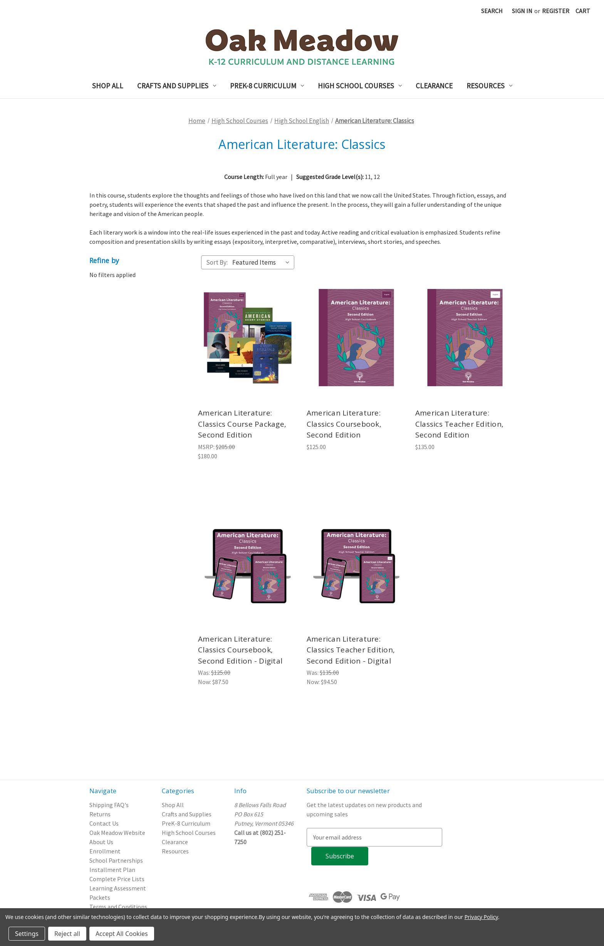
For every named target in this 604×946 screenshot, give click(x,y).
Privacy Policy (481, 917)
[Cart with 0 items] (583, 11)
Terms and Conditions (118, 907)
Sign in (522, 11)
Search (492, 11)
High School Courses (360, 85)
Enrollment (105, 851)
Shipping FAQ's (109, 805)
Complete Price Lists (116, 879)
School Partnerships (116, 860)
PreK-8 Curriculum (267, 85)
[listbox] (262, 262)
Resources (489, 85)
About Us (101, 842)
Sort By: (217, 262)
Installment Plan (112, 869)
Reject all (67, 933)
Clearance (434, 85)
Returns (100, 814)
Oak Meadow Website (117, 832)
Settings (27, 933)
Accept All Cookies (122, 933)
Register (555, 11)
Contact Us (104, 823)
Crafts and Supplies (176, 85)
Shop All (107, 85)
